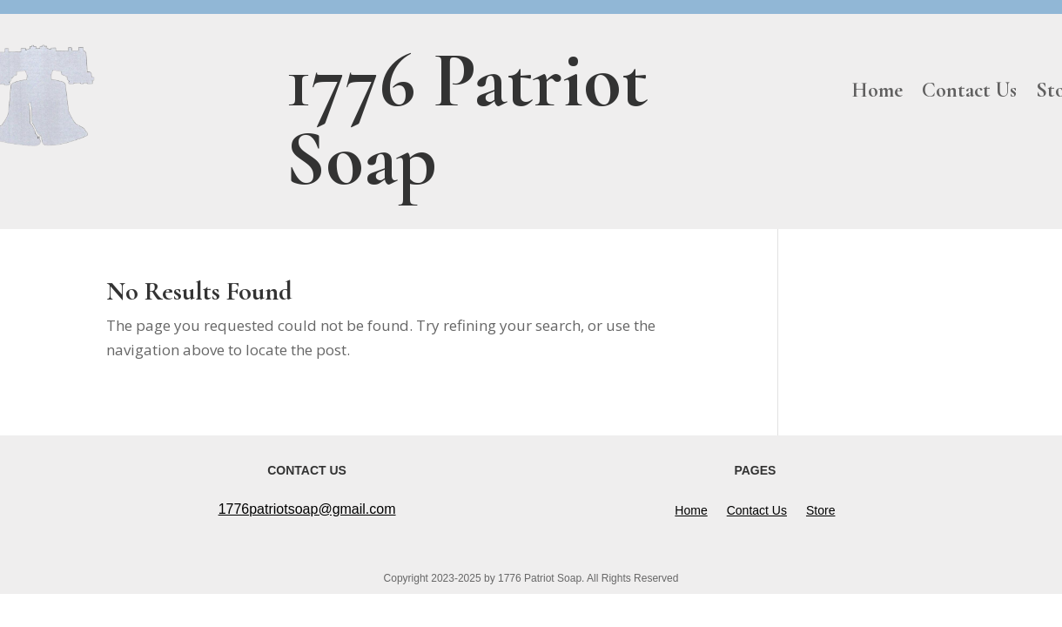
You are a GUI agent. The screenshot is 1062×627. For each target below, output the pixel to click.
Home (877, 93)
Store (820, 510)
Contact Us (969, 93)
